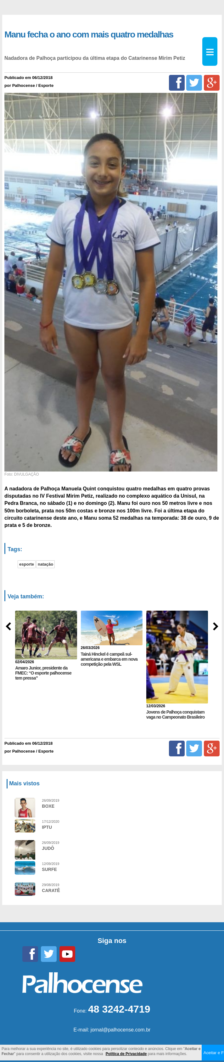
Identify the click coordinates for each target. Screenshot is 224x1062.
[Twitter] (194, 83)
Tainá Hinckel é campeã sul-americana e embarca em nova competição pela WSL (109, 659)
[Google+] (212, 83)
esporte (26, 564)
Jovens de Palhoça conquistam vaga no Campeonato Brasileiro (175, 714)
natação (45, 564)
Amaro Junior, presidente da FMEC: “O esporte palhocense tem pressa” (43, 673)
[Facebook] (177, 83)
